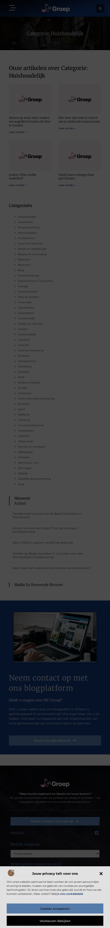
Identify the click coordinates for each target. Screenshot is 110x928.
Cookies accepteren (55, 908)
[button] (101, 873)
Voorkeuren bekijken (55, 921)
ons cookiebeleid (71, 893)
